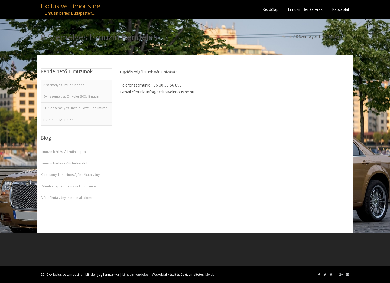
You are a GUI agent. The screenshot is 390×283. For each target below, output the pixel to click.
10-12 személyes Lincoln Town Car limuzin (75, 108)
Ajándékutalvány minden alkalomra (68, 197)
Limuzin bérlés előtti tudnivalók (64, 163)
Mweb (209, 274)
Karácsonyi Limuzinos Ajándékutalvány (70, 174)
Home (286, 36)
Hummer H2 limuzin (58, 119)
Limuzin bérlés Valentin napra (63, 151)
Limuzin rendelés (135, 274)
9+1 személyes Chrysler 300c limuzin (71, 96)
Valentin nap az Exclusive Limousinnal (69, 186)
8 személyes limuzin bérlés (63, 85)
